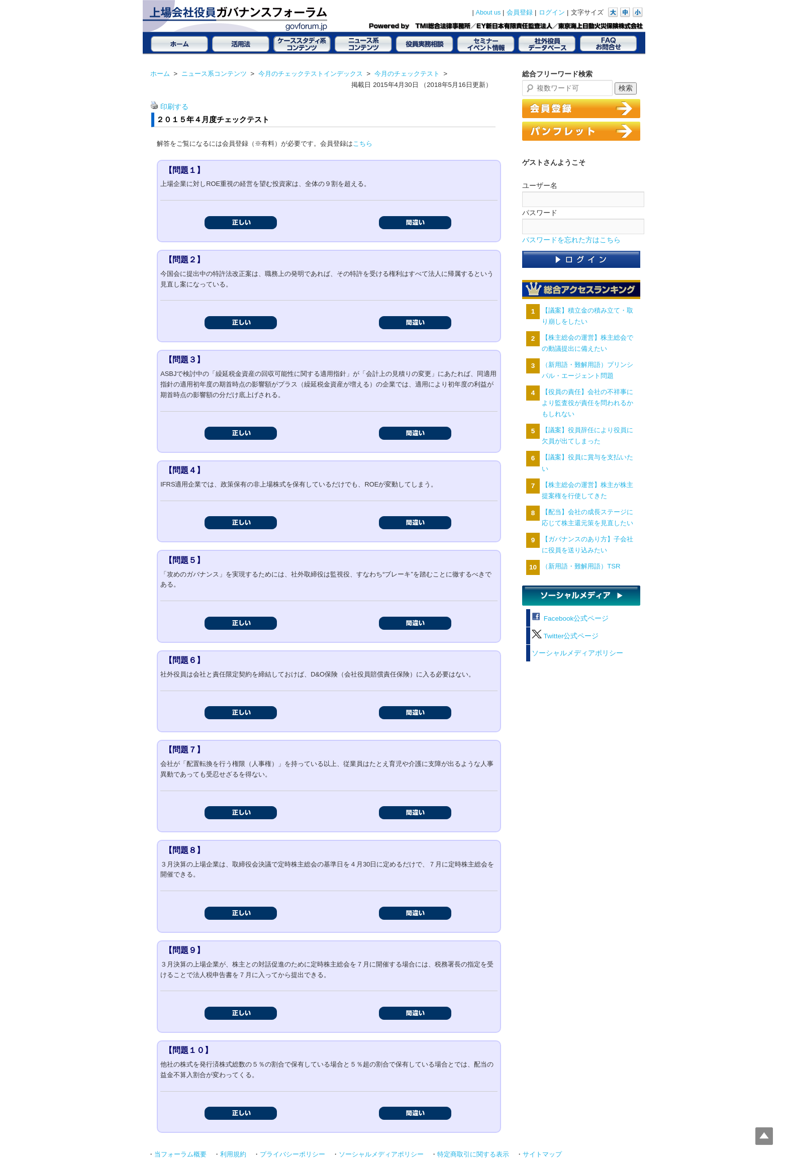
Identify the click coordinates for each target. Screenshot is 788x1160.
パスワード (539, 213)
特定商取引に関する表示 (473, 1154)
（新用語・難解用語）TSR (581, 566)
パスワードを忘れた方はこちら (571, 240)
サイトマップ (542, 1154)
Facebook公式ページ (570, 618)
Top (764, 1136)
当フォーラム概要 (180, 1154)
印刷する (174, 107)
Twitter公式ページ (565, 636)
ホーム (160, 73)
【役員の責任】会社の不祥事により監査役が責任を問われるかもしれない (587, 403)
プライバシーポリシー (292, 1154)
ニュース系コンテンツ (214, 73)
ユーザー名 (539, 185)
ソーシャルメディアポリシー (577, 653)
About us (488, 12)
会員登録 (520, 12)
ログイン (552, 12)
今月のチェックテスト (407, 73)
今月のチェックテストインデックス (310, 73)
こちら (362, 143)
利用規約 (233, 1154)
